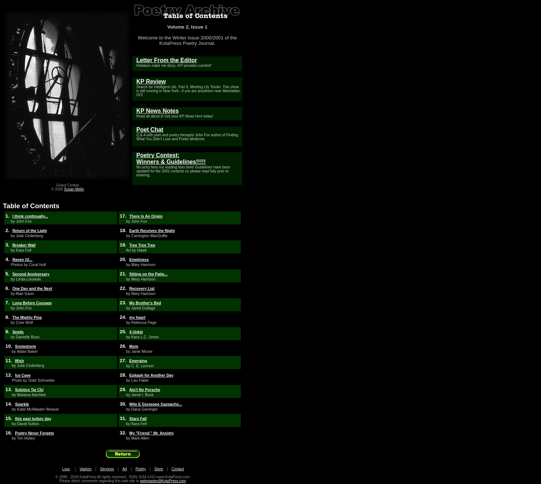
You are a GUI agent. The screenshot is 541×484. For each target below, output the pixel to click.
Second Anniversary (31, 274)
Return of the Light (29, 230)
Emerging (138, 361)
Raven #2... (22, 259)
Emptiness (139, 259)
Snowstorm (25, 346)
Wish (19, 361)
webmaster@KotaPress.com (163, 481)
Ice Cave (23, 375)
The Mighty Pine (27, 317)
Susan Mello (74, 189)
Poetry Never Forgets (34, 433)
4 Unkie (136, 332)
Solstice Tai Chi (29, 389)
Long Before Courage (32, 303)
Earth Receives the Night (152, 230)
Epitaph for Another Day (151, 375)
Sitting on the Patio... (148, 274)
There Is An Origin (146, 216)
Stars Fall (138, 418)
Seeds (18, 332)
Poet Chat (149, 130)
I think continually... (30, 216)
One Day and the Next (32, 288)
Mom (134, 346)
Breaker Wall (23, 245)
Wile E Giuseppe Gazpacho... (155, 404)
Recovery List (142, 288)
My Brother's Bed (145, 303)
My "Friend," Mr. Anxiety (151, 433)
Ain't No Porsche (144, 389)
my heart (137, 317)
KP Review (151, 81)
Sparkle (22, 404)
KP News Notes (157, 111)
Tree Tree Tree (142, 245)
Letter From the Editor (166, 60)
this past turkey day (33, 418)
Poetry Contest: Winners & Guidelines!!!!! (171, 158)
